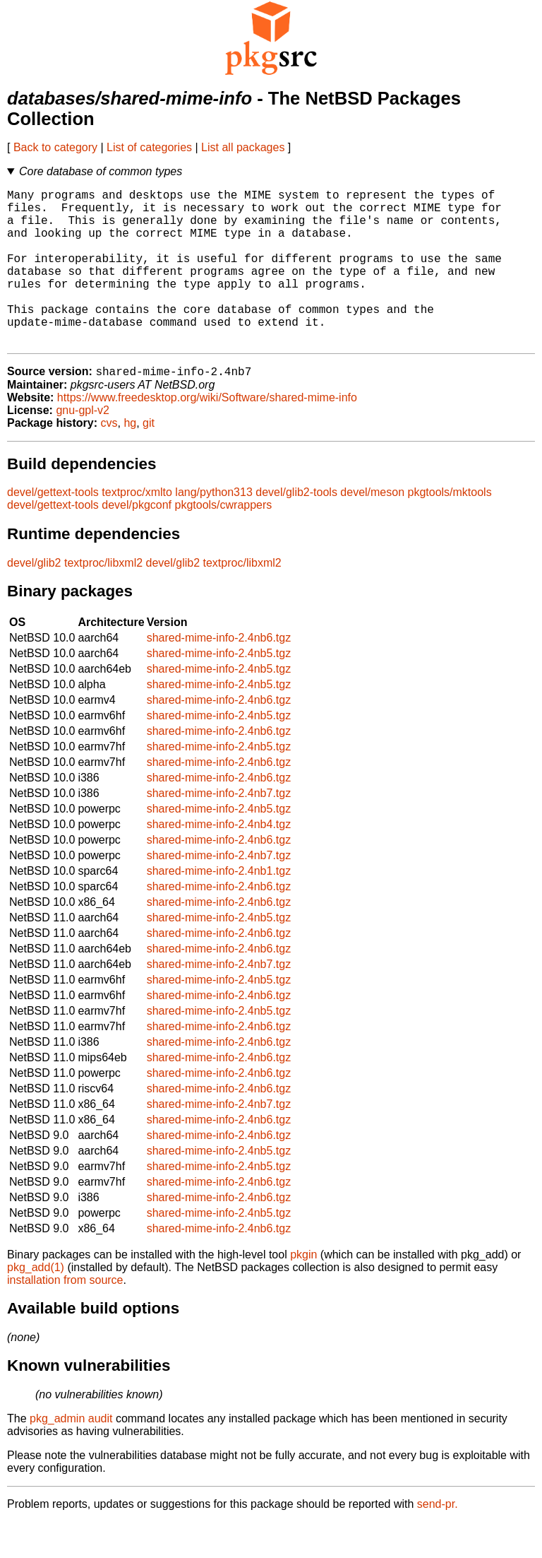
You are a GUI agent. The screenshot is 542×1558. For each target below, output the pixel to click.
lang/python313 (213, 528)
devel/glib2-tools (296, 528)
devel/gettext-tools (53, 528)
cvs (109, 459)
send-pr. (437, 1540)
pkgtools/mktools (450, 528)
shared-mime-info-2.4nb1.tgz (219, 907)
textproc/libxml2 (103, 599)
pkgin (303, 1291)
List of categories (149, 147)
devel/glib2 (34, 599)
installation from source (65, 1316)
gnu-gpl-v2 (82, 446)
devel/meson (372, 528)
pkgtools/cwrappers (223, 541)
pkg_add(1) (35, 1303)
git (149, 459)
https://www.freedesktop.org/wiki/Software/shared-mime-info (207, 433)
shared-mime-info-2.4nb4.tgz (219, 860)
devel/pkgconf (136, 541)
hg (130, 459)
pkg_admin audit (71, 1454)
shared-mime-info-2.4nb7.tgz (219, 829)
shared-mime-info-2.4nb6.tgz (219, 674)
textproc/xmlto (137, 528)
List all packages (242, 147)
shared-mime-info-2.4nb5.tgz (219, 689)
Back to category (55, 147)
